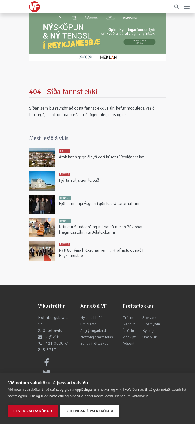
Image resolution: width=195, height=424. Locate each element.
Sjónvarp (149, 317)
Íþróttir (128, 330)
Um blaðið (88, 324)
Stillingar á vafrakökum (89, 411)
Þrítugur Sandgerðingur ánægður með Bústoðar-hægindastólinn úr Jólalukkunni (101, 229)
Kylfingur (149, 330)
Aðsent (128, 343)
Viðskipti (129, 336)
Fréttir (128, 317)
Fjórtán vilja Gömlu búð (79, 180)
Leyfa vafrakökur (32, 411)
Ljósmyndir (151, 324)
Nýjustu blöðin (91, 317)
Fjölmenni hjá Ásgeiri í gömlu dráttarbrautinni (99, 203)
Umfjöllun (150, 336)
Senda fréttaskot (94, 343)
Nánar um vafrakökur (131, 396)
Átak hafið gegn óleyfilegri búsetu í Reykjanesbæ (102, 157)
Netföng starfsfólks (96, 336)
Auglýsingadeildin (94, 330)
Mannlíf (129, 324)
